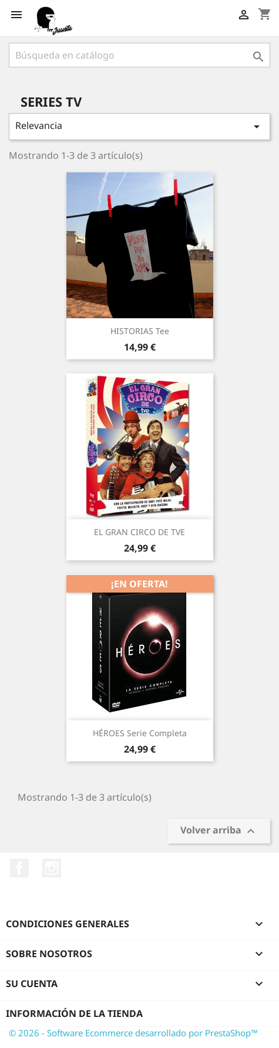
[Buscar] (139, 55)
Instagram (51, 868)
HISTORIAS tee (139, 330)
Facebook (19, 868)
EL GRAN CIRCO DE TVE (139, 531)
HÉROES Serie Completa (140, 733)
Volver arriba (219, 831)
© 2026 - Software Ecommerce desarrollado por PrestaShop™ (133, 1033)
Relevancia (139, 126)
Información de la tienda (74, 1013)
